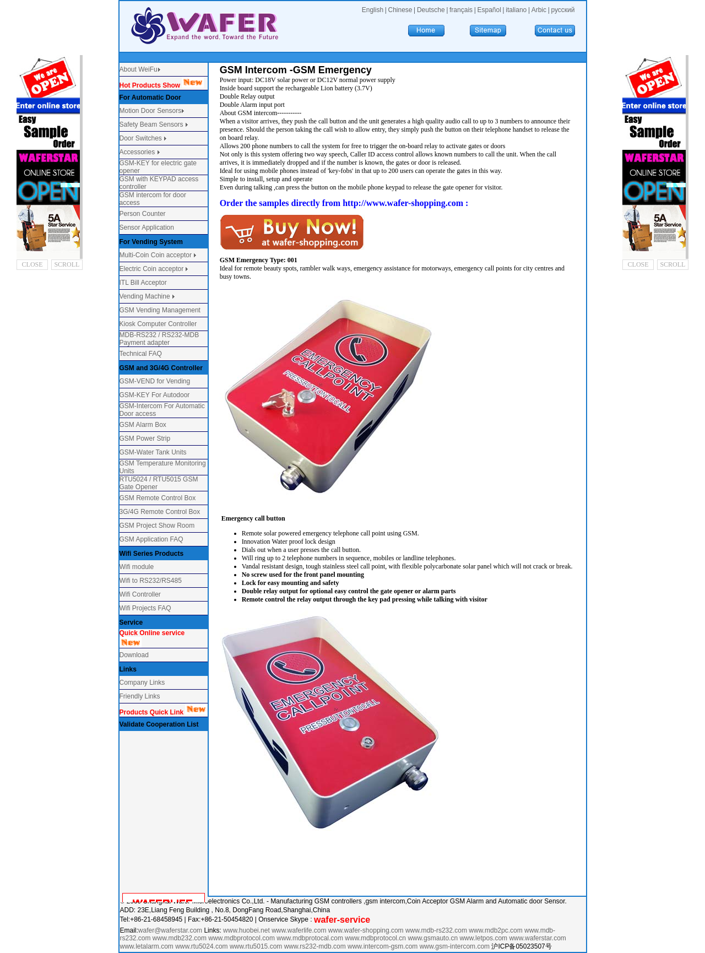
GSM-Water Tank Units (153, 452)
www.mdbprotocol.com (242, 938)
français (461, 10)
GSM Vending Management (160, 310)
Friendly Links (140, 696)
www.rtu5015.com (256, 946)
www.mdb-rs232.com (437, 930)
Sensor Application (147, 227)
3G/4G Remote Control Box (160, 512)
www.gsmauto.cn (433, 938)
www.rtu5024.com (201, 946)
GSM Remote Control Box (158, 498)
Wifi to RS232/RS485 (151, 580)
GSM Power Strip (145, 438)
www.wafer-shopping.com (366, 930)
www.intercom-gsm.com (384, 946)
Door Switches (141, 138)
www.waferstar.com (537, 938)
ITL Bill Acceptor (143, 282)
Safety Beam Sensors (152, 124)
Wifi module (137, 567)
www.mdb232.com (180, 938)
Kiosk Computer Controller (158, 324)
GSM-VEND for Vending (155, 381)
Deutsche (431, 10)
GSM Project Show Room (157, 525)
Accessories (138, 152)
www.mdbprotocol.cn (376, 938)
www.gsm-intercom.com (456, 946)
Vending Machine (145, 296)
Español (489, 10)
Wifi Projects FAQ (145, 608)
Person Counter (143, 214)
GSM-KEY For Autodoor (155, 395)
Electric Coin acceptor (152, 269)
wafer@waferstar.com (170, 930)
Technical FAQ (141, 354)
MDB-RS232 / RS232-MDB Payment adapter (159, 338)
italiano (516, 10)
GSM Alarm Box (143, 425)
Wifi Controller (140, 594)
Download (134, 655)
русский (562, 10)
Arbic (539, 10)
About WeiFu (139, 69)
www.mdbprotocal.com (310, 938)
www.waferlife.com (299, 930)
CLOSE (32, 264)
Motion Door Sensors (151, 111)
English (372, 10)
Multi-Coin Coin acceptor (156, 255)
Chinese (400, 10)
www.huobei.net (246, 930)
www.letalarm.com (146, 946)
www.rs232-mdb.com (315, 946)
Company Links (142, 682)
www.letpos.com (484, 938)
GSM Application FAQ (151, 539)
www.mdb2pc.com (496, 930)
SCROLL (66, 264)
